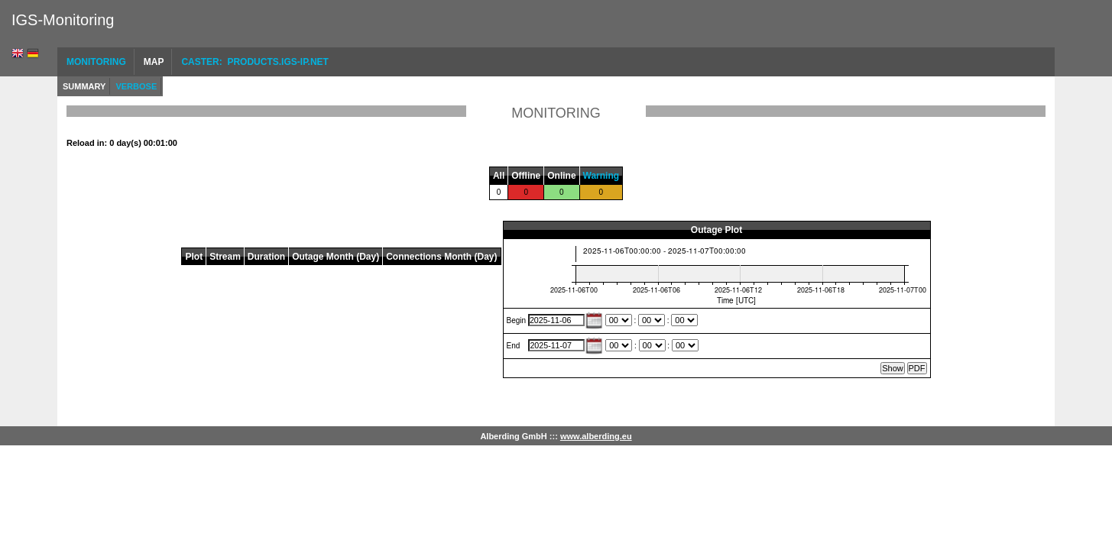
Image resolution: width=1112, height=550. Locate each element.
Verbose (136, 86)
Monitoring (96, 62)
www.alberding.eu (596, 436)
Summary (84, 86)
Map (154, 62)
